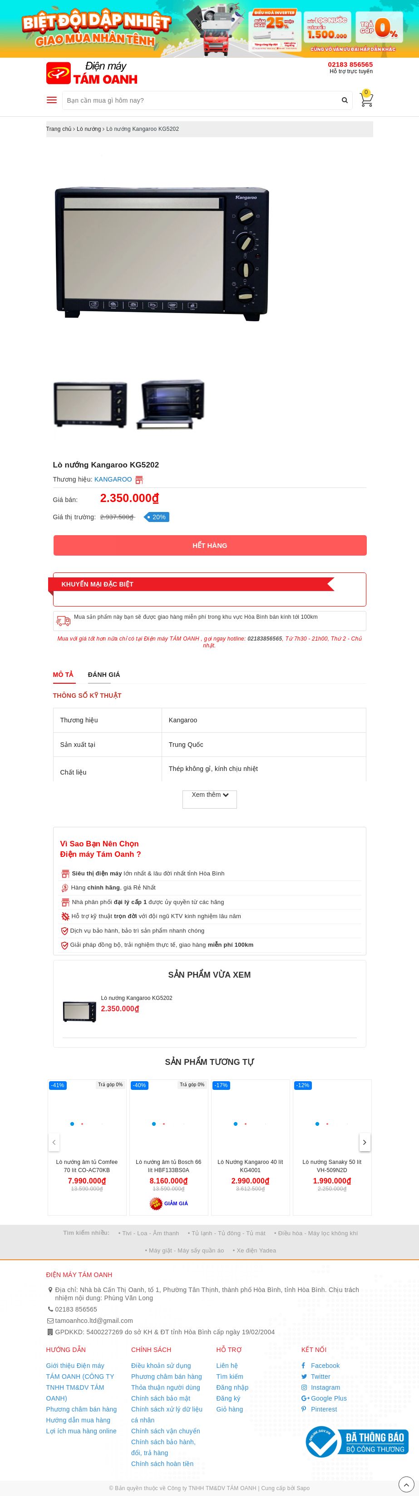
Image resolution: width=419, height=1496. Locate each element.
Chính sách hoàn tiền (162, 1463)
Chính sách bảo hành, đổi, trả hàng (163, 1447)
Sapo (303, 1488)
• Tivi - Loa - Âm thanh (148, 1233)
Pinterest (319, 1409)
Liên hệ (227, 1365)
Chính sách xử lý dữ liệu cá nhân (166, 1415)
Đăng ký (229, 1398)
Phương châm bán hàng (81, 1409)
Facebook (320, 1365)
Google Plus (324, 1398)
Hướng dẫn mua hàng (78, 1420)
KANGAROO (113, 479)
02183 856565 (350, 64)
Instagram (320, 1387)
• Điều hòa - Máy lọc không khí (316, 1233)
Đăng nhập (233, 1387)
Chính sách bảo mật (160, 1398)
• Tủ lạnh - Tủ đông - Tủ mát (227, 1233)
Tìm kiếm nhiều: (86, 1232)
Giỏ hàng (230, 1409)
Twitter (315, 1376)
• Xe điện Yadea (254, 1250)
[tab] (63, 675)
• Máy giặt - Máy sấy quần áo (184, 1250)
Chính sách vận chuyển (165, 1431)
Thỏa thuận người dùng (165, 1387)
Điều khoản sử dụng (161, 1365)
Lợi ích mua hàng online (81, 1431)
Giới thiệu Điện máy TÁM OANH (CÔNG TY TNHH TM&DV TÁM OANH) (80, 1382)
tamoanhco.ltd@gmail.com (94, 1320)
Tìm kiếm (230, 1376)
